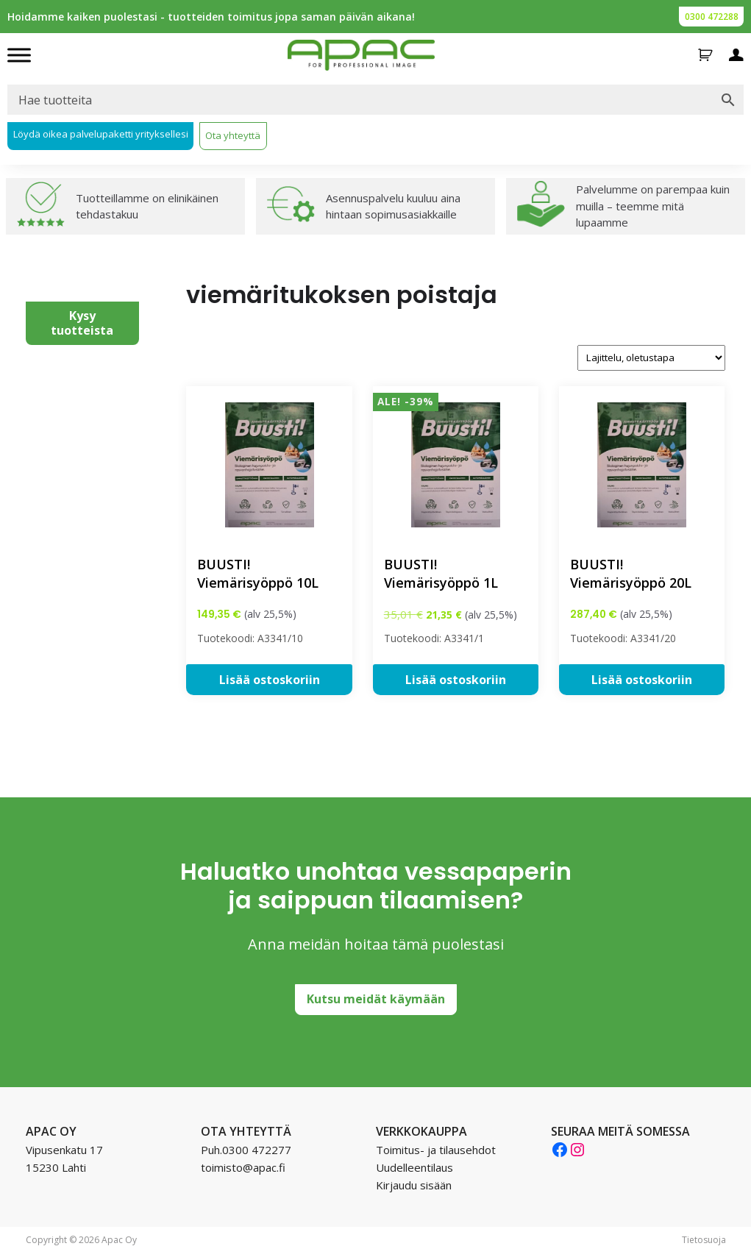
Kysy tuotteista (82, 322)
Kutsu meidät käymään (376, 999)
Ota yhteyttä (232, 135)
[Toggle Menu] (19, 55)
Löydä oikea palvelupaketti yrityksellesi (100, 133)
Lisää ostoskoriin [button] (269, 680)
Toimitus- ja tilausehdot (436, 1149)
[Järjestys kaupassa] (651, 358)
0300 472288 (711, 16)
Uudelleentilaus (414, 1167)
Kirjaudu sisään (414, 1185)
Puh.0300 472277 (246, 1149)
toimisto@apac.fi (243, 1167)
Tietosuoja (704, 1240)
